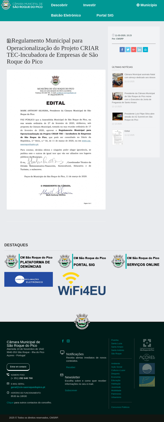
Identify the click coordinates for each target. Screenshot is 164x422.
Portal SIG (105, 15)
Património (116, 394)
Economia (115, 377)
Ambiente (115, 363)
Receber (70, 367)
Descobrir (59, 5)
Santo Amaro (117, 347)
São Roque (116, 353)
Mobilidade (116, 390)
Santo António (117, 350)
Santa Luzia (116, 343)
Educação (115, 380)
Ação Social (116, 367)
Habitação (115, 384)
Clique (10, 402)
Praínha (115, 340)
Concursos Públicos (120, 407)
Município (147, 5)
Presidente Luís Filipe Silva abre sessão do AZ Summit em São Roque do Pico (139, 116)
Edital (127, 131)
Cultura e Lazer (118, 370)
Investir (89, 5)
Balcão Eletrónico (66, 15)
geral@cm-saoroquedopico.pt (28, 387)
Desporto (115, 373)
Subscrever (71, 390)
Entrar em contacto (18, 367)
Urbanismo (116, 397)
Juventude (116, 387)
